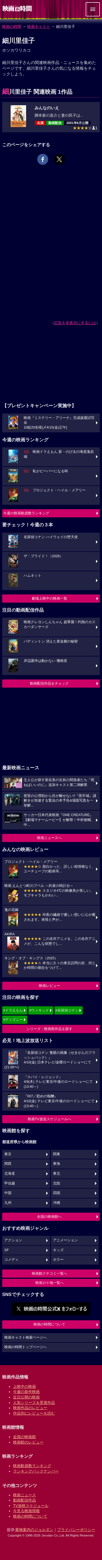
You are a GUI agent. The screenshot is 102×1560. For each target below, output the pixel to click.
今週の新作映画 (26, 1391)
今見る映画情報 (26, 1511)
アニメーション (65, 1240)
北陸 (56, 1183)
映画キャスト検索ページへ (25, 1337)
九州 (7, 1203)
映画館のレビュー (28, 1442)
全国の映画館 (24, 1437)
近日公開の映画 (26, 1397)
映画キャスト (38, 26)
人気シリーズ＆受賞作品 (34, 1402)
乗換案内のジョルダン (34, 1529)
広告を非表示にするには (75, 323)
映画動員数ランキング (32, 1466)
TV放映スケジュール (30, 1505)
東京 (7, 1154)
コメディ (11, 1260)
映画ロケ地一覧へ (49, 1283)
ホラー (58, 1260)
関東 (56, 1154)
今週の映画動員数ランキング (26, 513)
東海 (56, 1164)
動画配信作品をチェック (49, 683)
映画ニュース (24, 1495)
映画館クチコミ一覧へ (49, 1273)
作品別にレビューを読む (34, 1413)
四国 (56, 1193)
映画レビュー (49, 986)
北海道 (9, 1173)
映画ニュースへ (49, 838)
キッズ (58, 1250)
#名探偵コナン (67, 1010)
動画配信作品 (24, 1500)
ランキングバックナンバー (36, 1471)
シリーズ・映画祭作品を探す (49, 1029)
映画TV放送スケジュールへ (49, 1119)
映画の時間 (11, 26)
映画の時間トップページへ (25, 1347)
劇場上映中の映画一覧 (49, 598)
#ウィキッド (39, 1010)
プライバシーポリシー (76, 1529)
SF (6, 1250)
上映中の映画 (24, 1386)
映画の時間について (49, 1324)
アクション (13, 1240)
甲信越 (9, 1183)
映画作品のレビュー (30, 1408)
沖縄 (56, 1203)
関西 (7, 1164)
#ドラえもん (13, 1010)
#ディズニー (13, 1019)
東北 (56, 1173)
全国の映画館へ (49, 1217)
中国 (7, 1193)
